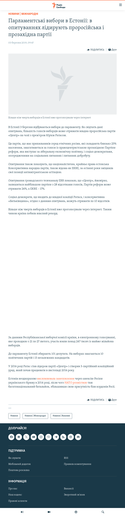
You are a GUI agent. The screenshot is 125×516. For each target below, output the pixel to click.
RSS (66, 458)
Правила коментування (77, 464)
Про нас (12, 488)
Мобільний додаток (19, 464)
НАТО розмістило (76, 382)
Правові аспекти (17, 501)
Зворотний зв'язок (74, 495)
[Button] (95, 50)
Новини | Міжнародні (23, 14)
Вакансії (69, 488)
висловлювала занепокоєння (56, 378)
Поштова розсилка (18, 470)
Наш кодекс (15, 495)
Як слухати (14, 458)
